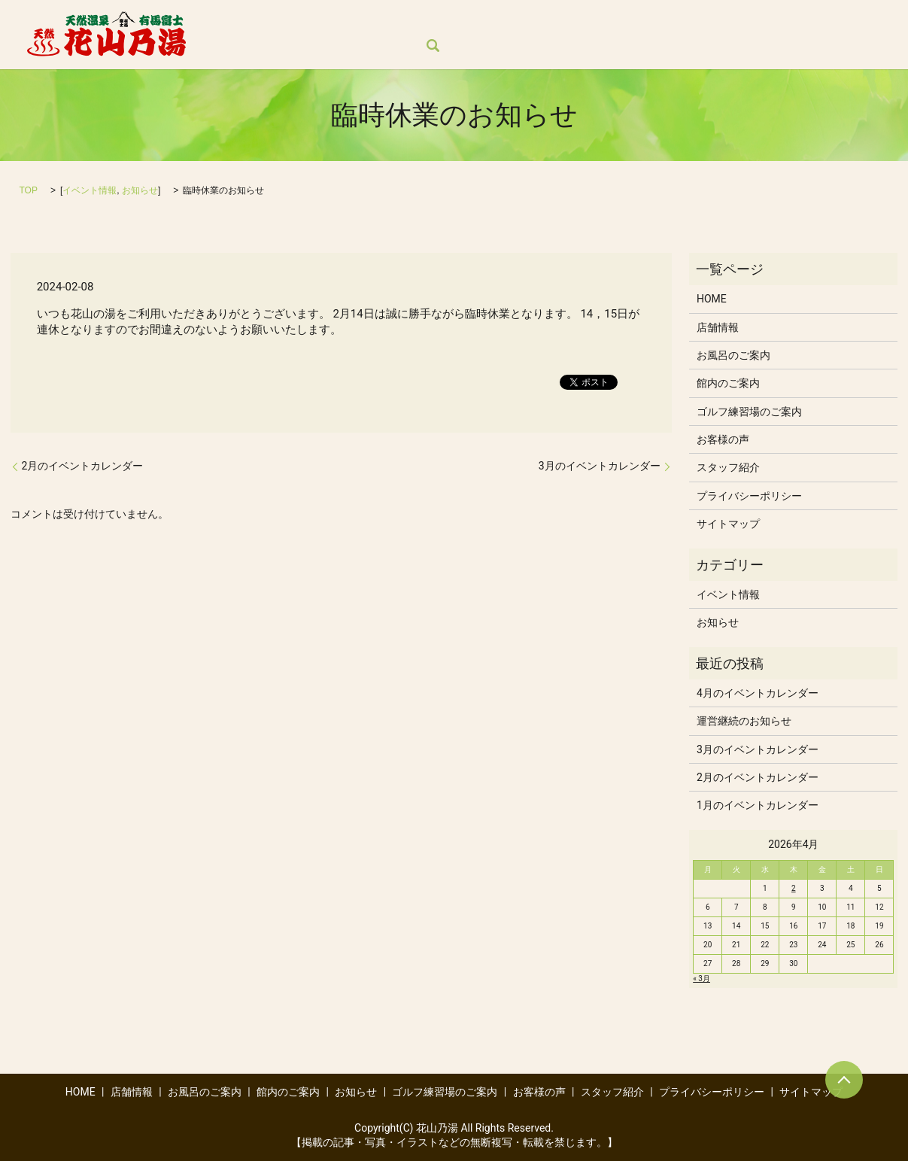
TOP (29, 190)
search (225, 46)
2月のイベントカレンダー (83, 466)
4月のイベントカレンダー (757, 693)
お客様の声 (747, 20)
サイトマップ (728, 524)
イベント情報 (89, 190)
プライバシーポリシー (749, 496)
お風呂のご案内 (373, 20)
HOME (229, 20)
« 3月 (701, 978)
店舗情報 (290, 20)
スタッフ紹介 (831, 20)
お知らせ (545, 20)
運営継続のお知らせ (744, 721)
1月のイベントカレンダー (757, 805)
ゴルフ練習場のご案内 (644, 20)
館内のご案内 (467, 20)
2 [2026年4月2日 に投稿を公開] (793, 888)
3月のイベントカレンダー (600, 466)
